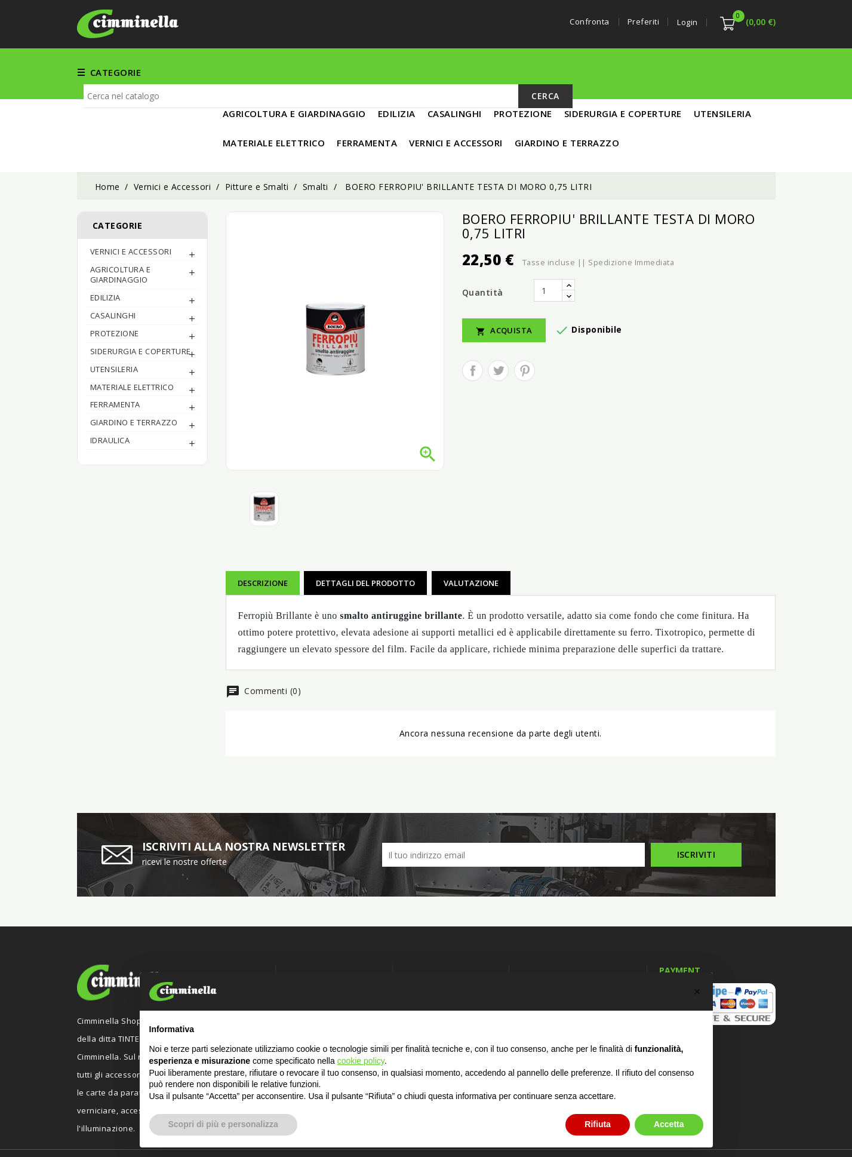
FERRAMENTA (342, 72)
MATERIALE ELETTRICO (659, 72)
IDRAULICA (110, 400)
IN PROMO (746, 72)
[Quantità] (548, 251)
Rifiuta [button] (598, 1124)
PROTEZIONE (114, 294)
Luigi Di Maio (751, 1132)
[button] (697, 991)
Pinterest (524, 331)
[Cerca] (328, 113)
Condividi (472, 331)
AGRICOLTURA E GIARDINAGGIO (120, 235)
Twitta (498, 331)
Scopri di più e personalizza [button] (223, 1124)
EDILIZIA (508, 72)
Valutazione (471, 543)
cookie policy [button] (361, 1061)
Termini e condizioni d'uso (456, 961)
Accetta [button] (669, 1124)
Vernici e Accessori (431, 72)
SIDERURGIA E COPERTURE (140, 311)
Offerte (302, 961)
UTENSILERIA (568, 72)
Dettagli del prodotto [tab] (365, 543)
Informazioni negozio (572, 937)
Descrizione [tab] (263, 543)
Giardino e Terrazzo (134, 383)
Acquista (504, 291)
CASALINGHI (113, 276)
